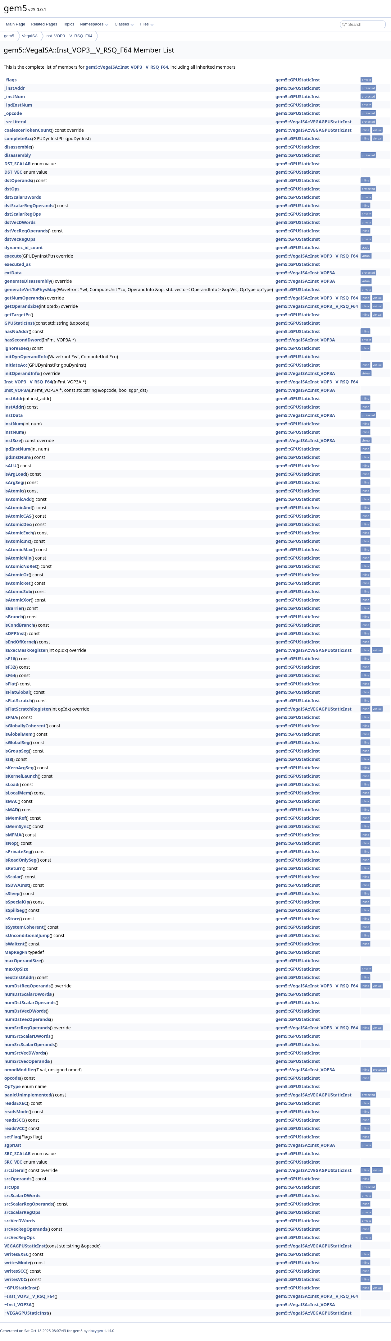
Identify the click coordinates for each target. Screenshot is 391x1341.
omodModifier (19, 1070)
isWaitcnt (14, 944)
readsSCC (14, 1120)
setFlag (12, 1137)
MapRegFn (15, 952)
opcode (12, 1078)
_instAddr (14, 88)
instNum (13, 424)
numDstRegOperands (27, 986)
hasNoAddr (16, 331)
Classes (124, 24)
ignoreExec (16, 348)
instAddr (13, 398)
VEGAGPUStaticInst (25, 1246)
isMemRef (15, 818)
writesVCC (15, 1279)
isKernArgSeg (19, 768)
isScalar (12, 877)
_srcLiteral (15, 122)
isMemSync (16, 826)
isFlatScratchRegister (27, 709)
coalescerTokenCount (27, 130)
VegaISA (30, 36)
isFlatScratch (18, 700)
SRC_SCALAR (17, 1153)
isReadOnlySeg (20, 860)
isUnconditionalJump (27, 935)
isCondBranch (19, 625)
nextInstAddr (18, 977)
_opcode (13, 113)
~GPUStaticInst (20, 1288)
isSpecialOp (16, 902)
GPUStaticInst (19, 323)
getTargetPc (17, 315)
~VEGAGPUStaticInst (26, 1313)
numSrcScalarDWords (27, 1036)
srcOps (11, 1187)
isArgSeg (13, 482)
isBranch (13, 617)
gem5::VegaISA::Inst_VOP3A (305, 273)
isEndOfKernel (19, 642)
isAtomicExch (18, 533)
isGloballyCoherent (25, 726)
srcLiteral (14, 1170)
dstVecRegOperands (26, 231)
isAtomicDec (17, 524)
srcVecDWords (19, 1221)
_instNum (14, 96)
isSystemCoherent (24, 927)
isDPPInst (14, 633)
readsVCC (14, 1128)
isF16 (9, 658)
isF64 (9, 675)
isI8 (8, 759)
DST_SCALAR (17, 164)
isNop (10, 843)
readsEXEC (15, 1103)
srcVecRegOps (19, 1237)
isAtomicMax (18, 549)
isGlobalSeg (17, 742)
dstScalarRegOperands (28, 205)
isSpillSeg (14, 910)
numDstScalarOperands (30, 1002)
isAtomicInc (17, 541)
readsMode (16, 1111)
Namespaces (94, 24)
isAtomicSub (17, 591)
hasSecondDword (23, 340)
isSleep (12, 893)
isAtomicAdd (18, 499)
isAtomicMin (17, 558)
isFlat (10, 684)
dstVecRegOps (19, 239)
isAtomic (13, 491)
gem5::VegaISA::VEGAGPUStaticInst (313, 122)
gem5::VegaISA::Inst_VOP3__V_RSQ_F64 (127, 67)
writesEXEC (16, 1254)
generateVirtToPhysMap (30, 289)
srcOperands (18, 1179)
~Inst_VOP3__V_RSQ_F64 (29, 1296)
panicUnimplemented (27, 1095)
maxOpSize (16, 969)
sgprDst (12, 1145)
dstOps (12, 189)
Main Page (15, 24)
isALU (10, 466)
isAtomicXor (17, 600)
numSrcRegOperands (27, 1028)
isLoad (11, 784)
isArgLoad (15, 474)
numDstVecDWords (25, 1011)
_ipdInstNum (18, 105)
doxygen (96, 1330)
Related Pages (44, 24)
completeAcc (18, 138)
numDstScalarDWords (27, 994)
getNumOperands (23, 298)
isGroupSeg (16, 751)
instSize (12, 440)
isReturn (13, 868)
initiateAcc (16, 365)
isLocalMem (17, 793)
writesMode (17, 1262)
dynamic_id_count (23, 247)
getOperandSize (21, 306)
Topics (68, 24)
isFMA (10, 717)
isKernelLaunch (21, 776)
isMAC (11, 801)
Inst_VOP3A (16, 390)
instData (13, 415)
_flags (10, 80)
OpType (12, 1086)
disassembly (17, 155)
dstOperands (18, 180)
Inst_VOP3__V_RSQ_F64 (68, 36)
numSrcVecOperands (26, 1061)
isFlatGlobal (17, 692)
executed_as (17, 264)
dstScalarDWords (22, 197)
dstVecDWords (19, 222)
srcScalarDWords (22, 1195)
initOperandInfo (21, 373)
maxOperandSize (22, 960)
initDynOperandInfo (26, 356)
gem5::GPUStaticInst (297, 80)
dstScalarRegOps (22, 214)
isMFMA (12, 835)
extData (12, 273)
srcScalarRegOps (22, 1212)
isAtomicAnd (18, 507)
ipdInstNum (17, 449)
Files (146, 24)
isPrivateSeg (17, 851)
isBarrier (13, 608)
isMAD (11, 809)
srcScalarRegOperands (28, 1204)
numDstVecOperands (27, 1019)
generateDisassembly (27, 281)
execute (12, 256)
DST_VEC (13, 172)
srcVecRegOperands (26, 1229)
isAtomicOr (16, 575)
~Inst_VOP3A (18, 1304)
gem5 (9, 36)
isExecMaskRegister (25, 650)
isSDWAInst (16, 885)
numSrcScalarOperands (29, 1044)
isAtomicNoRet (20, 566)
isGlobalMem (18, 734)
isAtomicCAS (17, 516)
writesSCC (15, 1271)
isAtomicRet (17, 583)
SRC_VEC (13, 1162)
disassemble (17, 147)
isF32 (9, 667)
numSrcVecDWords (24, 1053)
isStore (11, 919)
